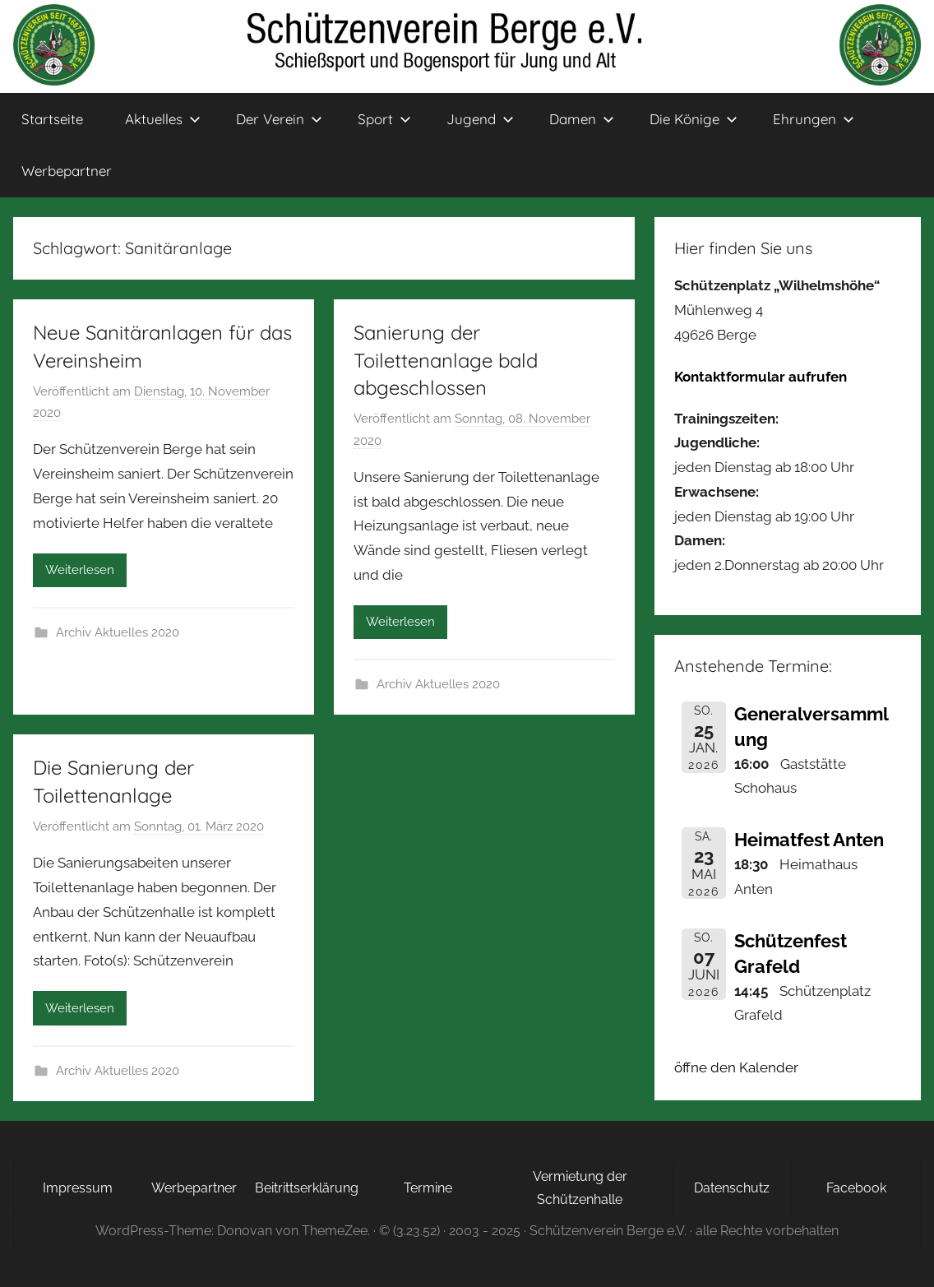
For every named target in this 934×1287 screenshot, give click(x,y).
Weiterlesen (79, 569)
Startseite (52, 118)
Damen (581, 118)
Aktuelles (163, 118)
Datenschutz (732, 1188)
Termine (428, 1188)
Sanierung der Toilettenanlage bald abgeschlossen (446, 360)
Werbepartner (66, 170)
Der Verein (279, 118)
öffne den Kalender (736, 1067)
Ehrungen (813, 118)
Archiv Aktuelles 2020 (117, 632)
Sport (384, 118)
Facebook (856, 1188)
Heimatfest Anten (809, 839)
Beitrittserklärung (306, 1188)
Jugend (480, 118)
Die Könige (693, 118)
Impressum (78, 1188)
